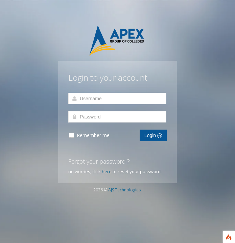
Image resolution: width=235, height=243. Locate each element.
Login (153, 135)
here (107, 171)
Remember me (89, 135)
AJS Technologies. (125, 190)
